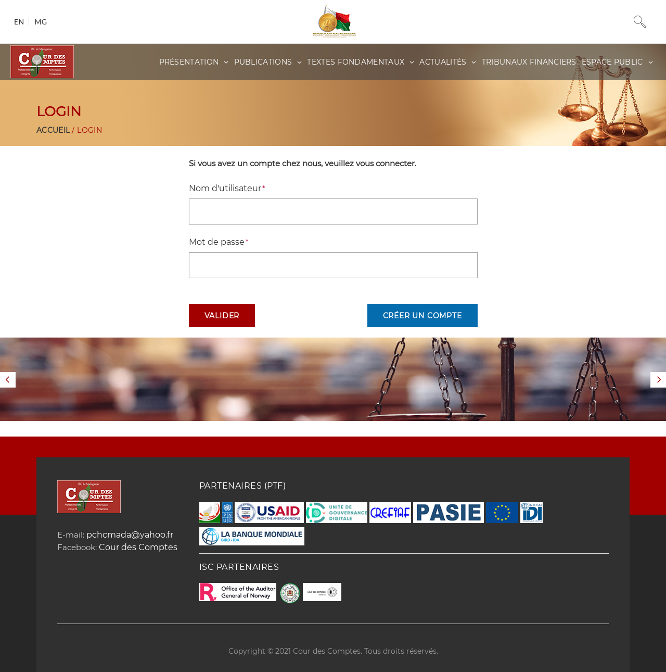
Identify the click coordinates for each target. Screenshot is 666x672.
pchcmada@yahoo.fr (129, 535)
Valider (222, 315)
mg (40, 21)
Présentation (189, 62)
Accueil (53, 130)
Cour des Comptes (138, 547)
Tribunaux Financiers (529, 62)
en (19, 21)
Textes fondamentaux (355, 62)
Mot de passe (217, 242)
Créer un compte (422, 315)
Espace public (612, 62)
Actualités (442, 62)
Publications (263, 62)
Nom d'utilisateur (225, 188)
